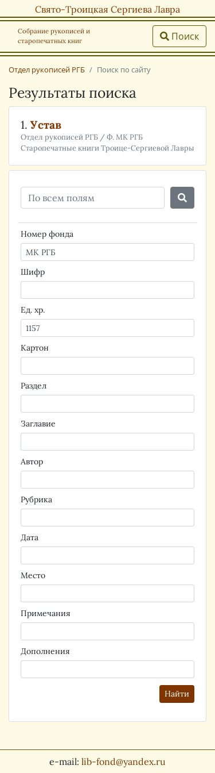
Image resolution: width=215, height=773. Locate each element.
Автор (32, 461)
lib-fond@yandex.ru (123, 761)
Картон (35, 348)
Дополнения (45, 651)
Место (33, 575)
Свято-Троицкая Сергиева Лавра (107, 9)
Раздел (33, 385)
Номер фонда (47, 234)
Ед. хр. (33, 310)
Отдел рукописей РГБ (47, 69)
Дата (29, 537)
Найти (177, 694)
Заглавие (38, 423)
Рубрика (36, 499)
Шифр (33, 272)
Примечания (46, 613)
